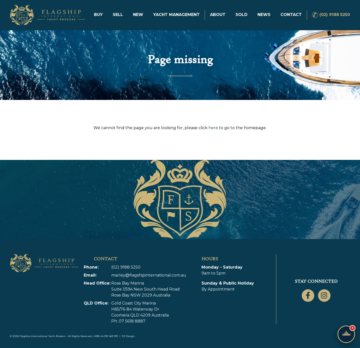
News (264, 14)
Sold (242, 14)
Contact (291, 14)
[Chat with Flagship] (346, 334)
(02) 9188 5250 (335, 14)
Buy (98, 14)
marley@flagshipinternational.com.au (148, 275)
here (213, 127)
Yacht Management (176, 14)
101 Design (128, 336)
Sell (118, 14)
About (218, 14)
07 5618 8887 (132, 321)
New (138, 14)
